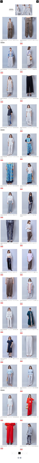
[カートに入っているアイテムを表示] (37, 1)
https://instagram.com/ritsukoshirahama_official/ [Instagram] (18, 458)
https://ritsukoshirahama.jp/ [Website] (20, 458)
